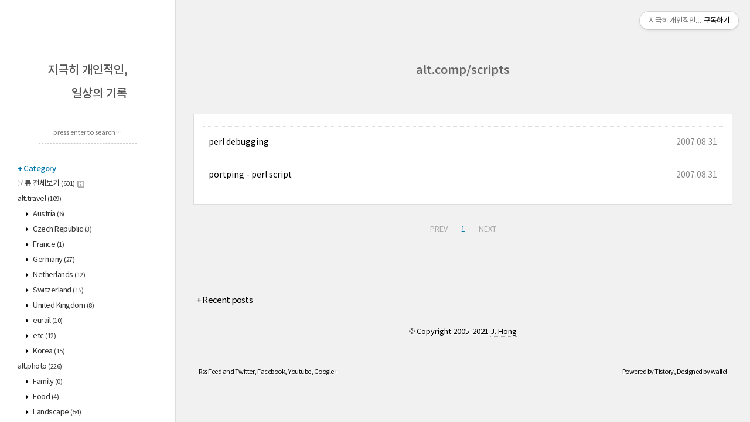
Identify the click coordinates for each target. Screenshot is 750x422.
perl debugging (239, 142)
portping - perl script (250, 175)
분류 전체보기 (51, 183)
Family (47, 381)
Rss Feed (210, 372)
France (48, 244)
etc (44, 336)
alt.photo (40, 366)
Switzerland (58, 290)
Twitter (245, 372)
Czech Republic (62, 229)
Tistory (664, 372)
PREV (439, 229)
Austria (48, 214)
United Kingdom (63, 305)
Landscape (56, 412)
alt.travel (39, 199)
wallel (719, 372)
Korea (48, 351)
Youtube (299, 372)
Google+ (326, 372)
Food (45, 397)
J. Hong (503, 332)
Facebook (271, 372)
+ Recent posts (224, 300)
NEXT (487, 229)
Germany (53, 260)
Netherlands (59, 275)
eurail (47, 320)
